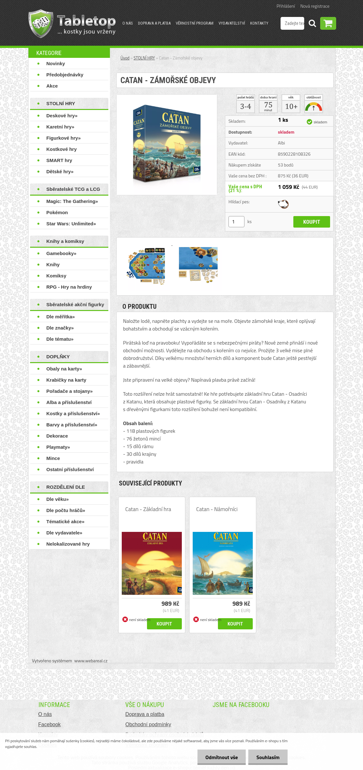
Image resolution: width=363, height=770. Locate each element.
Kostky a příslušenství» (73, 413)
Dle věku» (57, 499)
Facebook (49, 724)
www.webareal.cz (91, 660)
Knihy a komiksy (65, 241)
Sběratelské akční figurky (75, 304)
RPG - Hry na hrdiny (69, 287)
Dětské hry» (59, 171)
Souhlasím (268, 757)
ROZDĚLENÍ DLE (65, 487)
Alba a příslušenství (69, 402)
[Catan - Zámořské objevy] (167, 97)
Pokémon (57, 212)
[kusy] (236, 221)
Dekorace (57, 436)
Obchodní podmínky (148, 724)
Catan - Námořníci (216, 509)
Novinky (55, 63)
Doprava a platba (154, 23)
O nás (127, 23)
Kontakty (259, 23)
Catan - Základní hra (148, 509)
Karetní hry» (60, 126)
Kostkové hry (61, 149)
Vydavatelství (232, 23)
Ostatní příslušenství (70, 469)
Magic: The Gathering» (72, 201)
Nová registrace (314, 6)
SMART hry (59, 160)
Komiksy (56, 275)
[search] (312, 24)
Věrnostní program (194, 23)
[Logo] (72, 24)
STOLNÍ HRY (60, 103)
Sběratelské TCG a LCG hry (73, 190)
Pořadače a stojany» (69, 391)
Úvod (124, 58)
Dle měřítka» (60, 316)
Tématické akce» (65, 521)
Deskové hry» (62, 115)
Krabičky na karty (66, 380)
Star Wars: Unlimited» (71, 223)
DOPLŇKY (58, 356)
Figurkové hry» (63, 138)
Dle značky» (60, 328)
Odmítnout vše (221, 757)
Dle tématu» (59, 339)
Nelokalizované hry (68, 544)
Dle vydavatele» (64, 532)
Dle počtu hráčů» (65, 510)
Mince (53, 458)
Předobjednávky (64, 74)
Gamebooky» (61, 253)
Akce (52, 86)
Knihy (53, 264)
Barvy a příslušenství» (71, 424)
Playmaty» (58, 447)
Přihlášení (286, 6)
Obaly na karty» (64, 368)
